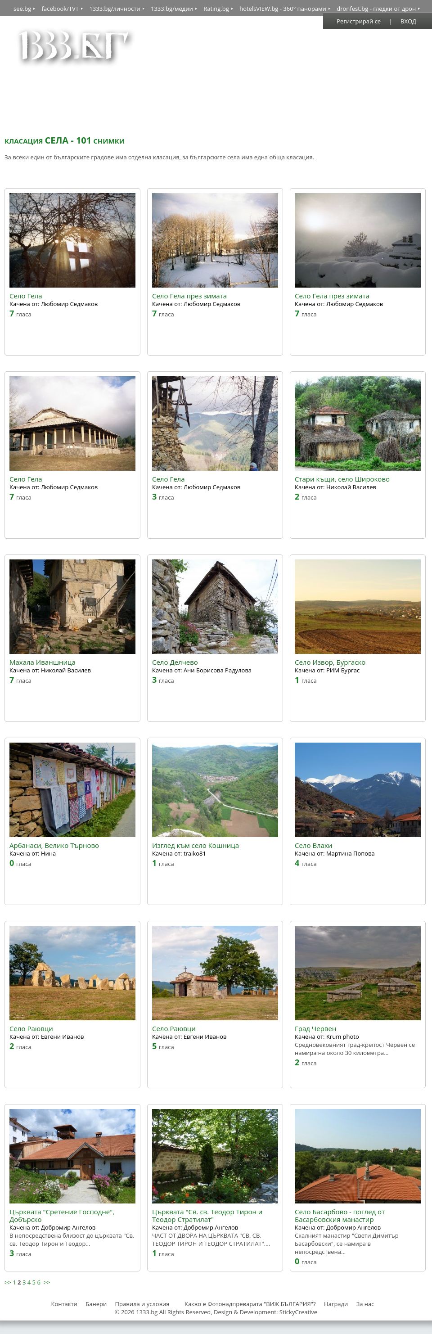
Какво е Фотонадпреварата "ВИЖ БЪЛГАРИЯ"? (250, 1304)
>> (7, 1282)
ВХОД (408, 21)
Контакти (64, 1304)
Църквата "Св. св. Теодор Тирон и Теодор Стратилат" (207, 1215)
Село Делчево (175, 662)
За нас (365, 1304)
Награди (336, 1304)
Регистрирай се (359, 21)
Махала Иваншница (42, 662)
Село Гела (25, 296)
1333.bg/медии (172, 9)
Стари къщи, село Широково (342, 479)
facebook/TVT (60, 9)
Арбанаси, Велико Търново (54, 845)
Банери (97, 1304)
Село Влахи (313, 845)
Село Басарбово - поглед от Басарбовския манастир (340, 1215)
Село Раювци (31, 1028)
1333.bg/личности (114, 9)
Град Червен (315, 1028)
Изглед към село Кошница (195, 845)
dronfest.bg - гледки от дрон (376, 9)
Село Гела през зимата (189, 296)
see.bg (22, 9)
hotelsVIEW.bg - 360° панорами (282, 9)
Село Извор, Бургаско (330, 662)
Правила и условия (142, 1304)
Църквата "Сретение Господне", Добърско (61, 1215)
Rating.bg (216, 9)
